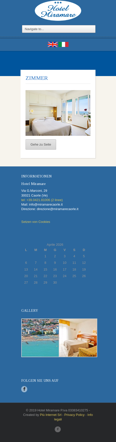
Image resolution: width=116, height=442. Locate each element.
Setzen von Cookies (35, 222)
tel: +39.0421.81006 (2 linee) (42, 200)
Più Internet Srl (51, 415)
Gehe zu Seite (40, 144)
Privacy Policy (74, 415)
